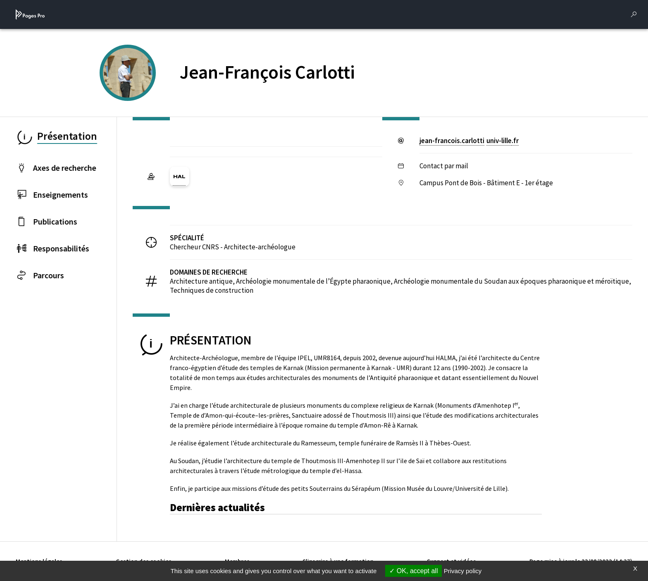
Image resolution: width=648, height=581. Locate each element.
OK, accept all (413, 570)
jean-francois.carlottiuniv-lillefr (469, 140)
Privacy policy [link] (463, 570)
